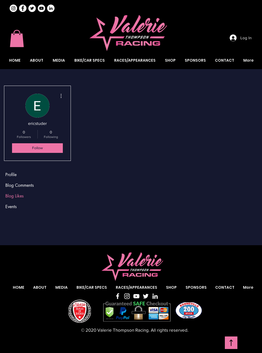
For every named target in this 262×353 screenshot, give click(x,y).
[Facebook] (117, 296)
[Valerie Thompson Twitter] (32, 8)
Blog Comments (19, 185)
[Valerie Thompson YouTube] (41, 8)
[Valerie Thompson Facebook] (22, 8)
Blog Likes (14, 196)
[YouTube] (136, 296)
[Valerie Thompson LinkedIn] (51, 8)
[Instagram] (13, 8)
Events (11, 206)
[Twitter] (145, 296)
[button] (17, 38)
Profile (11, 174)
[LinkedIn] (155, 296)
